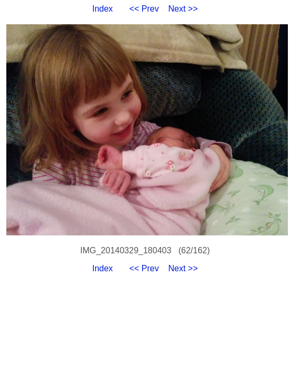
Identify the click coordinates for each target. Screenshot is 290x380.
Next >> (183, 8)
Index (102, 8)
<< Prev (144, 8)
